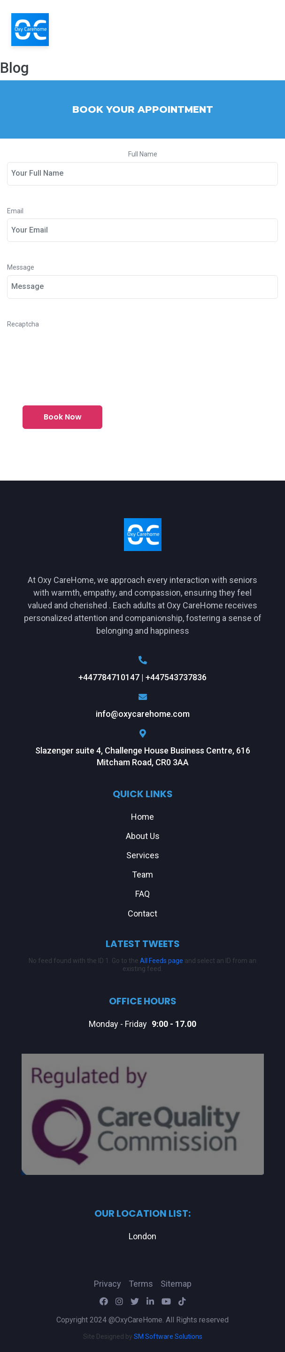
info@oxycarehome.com (143, 705)
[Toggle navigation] (261, 30)
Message (20, 267)
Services (142, 855)
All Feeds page (161, 960)
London (142, 1236)
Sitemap (176, 1284)
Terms (141, 1284)
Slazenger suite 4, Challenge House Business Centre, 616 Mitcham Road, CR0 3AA (143, 748)
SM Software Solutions (168, 1336)
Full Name (142, 154)
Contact (142, 913)
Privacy (107, 1284)
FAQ (142, 894)
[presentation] (78, 350)
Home (142, 817)
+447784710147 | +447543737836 (143, 669)
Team (142, 874)
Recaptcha (23, 324)
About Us (143, 836)
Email (15, 211)
